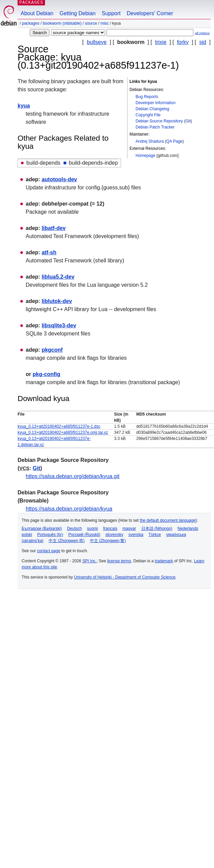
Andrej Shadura (150, 141)
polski (27, 534)
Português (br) (50, 534)
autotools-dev (59, 179)
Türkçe (154, 534)
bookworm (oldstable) (62, 23)
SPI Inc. (89, 561)
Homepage (146, 155)
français (110, 528)
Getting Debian (78, 13)
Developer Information (155, 102)
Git (187, 121)
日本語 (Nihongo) (156, 528)
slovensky (114, 534)
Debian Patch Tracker (155, 127)
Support (111, 13)
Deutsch (74, 528)
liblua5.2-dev (58, 277)
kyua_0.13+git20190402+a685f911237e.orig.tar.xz (63, 432)
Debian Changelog (152, 109)
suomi (92, 528)
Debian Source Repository (159, 121)
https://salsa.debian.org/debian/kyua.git (73, 476)
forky (183, 42)
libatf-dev (54, 228)
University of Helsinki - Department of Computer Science (124, 577)
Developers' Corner (150, 13)
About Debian (37, 13)
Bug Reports (147, 96)
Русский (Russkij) (84, 534)
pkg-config (46, 374)
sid (202, 42)
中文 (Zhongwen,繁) (108, 540)
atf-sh (49, 252)
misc (104, 23)
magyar (129, 528)
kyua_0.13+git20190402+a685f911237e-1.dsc (59, 426)
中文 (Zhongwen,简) (67, 540)
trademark (164, 561)
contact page (48, 550)
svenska (135, 534)
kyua (24, 106)
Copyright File (148, 115)
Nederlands (187, 528)
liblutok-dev (57, 301)
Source (91, 23)
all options (202, 33)
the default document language (168, 520)
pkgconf (52, 350)
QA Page (174, 141)
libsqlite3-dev (59, 325)
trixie (161, 42)
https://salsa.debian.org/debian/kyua (69, 509)
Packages (30, 23)
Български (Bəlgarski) (42, 528)
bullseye (97, 42)
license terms (119, 561)
